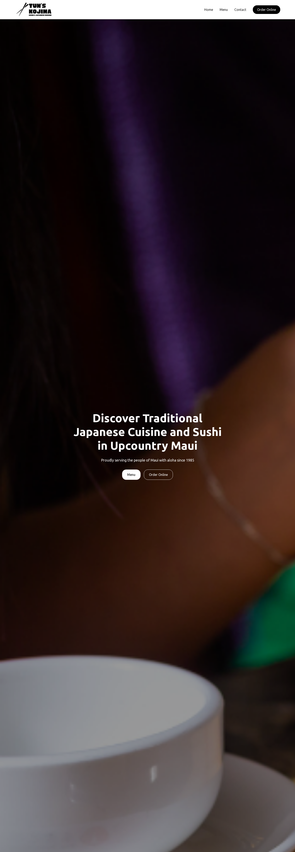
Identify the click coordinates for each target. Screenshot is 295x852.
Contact (240, 9)
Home (208, 9)
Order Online (266, 9)
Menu (224, 9)
